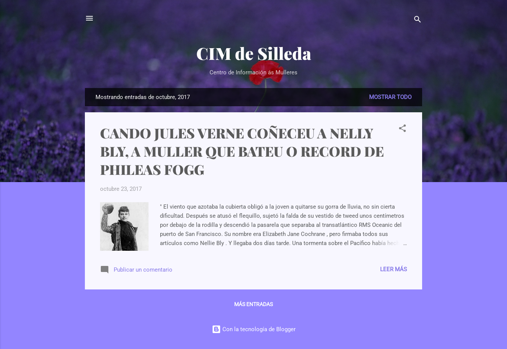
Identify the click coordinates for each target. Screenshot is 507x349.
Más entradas (253, 304)
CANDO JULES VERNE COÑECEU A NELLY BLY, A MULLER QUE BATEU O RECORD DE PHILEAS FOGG (242, 151)
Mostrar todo (390, 97)
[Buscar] (417, 20)
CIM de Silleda (253, 53)
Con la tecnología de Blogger (254, 329)
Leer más (393, 269)
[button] (402, 129)
